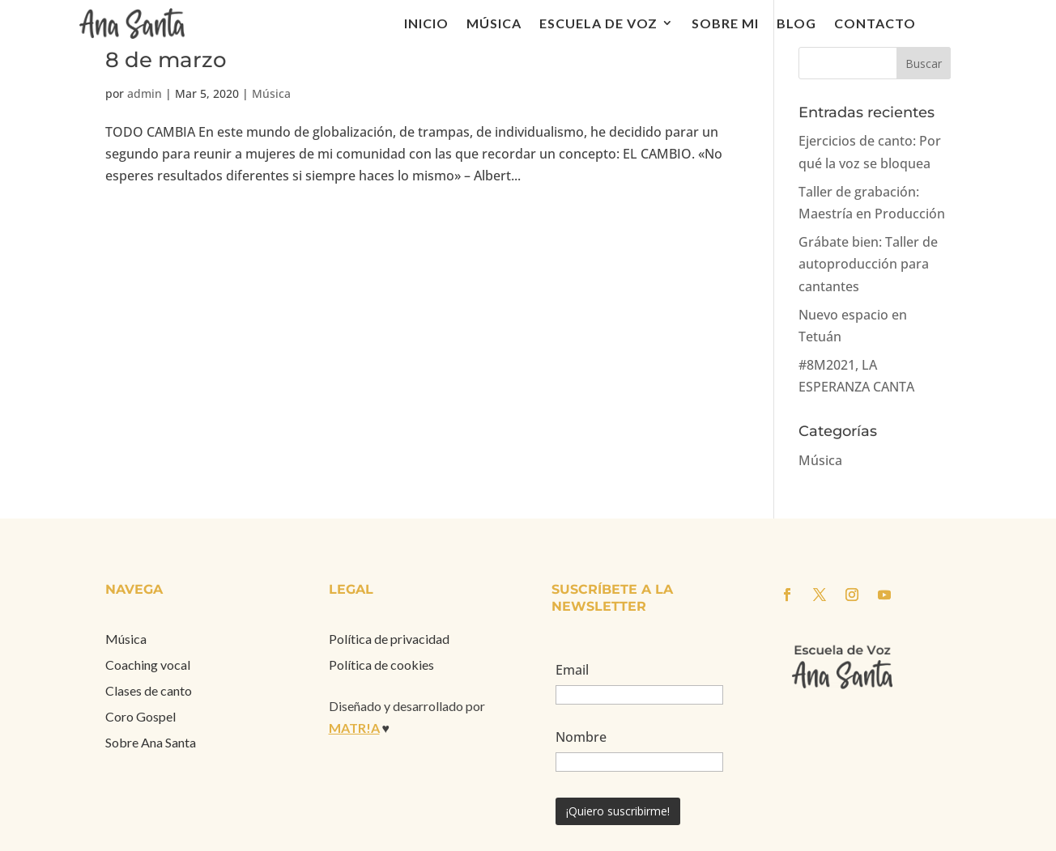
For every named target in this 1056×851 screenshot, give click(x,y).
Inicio (426, 23)
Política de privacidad (389, 638)
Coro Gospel (140, 716)
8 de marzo (166, 60)
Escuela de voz (598, 23)
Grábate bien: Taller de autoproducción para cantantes (868, 263)
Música (494, 23)
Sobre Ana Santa (150, 742)
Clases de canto (148, 690)
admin (144, 93)
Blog (796, 23)
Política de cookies (381, 664)
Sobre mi (725, 23)
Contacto (875, 23)
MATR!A (354, 727)
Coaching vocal (147, 664)
